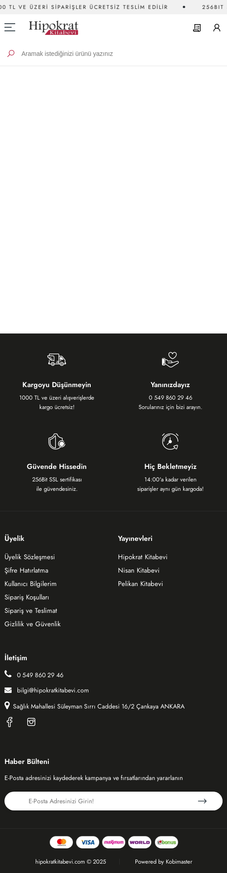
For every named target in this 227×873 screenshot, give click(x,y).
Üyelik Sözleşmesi (29, 557)
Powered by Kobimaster (163, 862)
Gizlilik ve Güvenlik (32, 624)
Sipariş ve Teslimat (30, 611)
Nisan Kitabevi (139, 570)
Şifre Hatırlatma (26, 570)
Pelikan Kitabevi (140, 584)
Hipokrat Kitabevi (143, 557)
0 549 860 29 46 (33, 674)
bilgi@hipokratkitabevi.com (46, 690)
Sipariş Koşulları (26, 597)
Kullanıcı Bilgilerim (30, 584)
